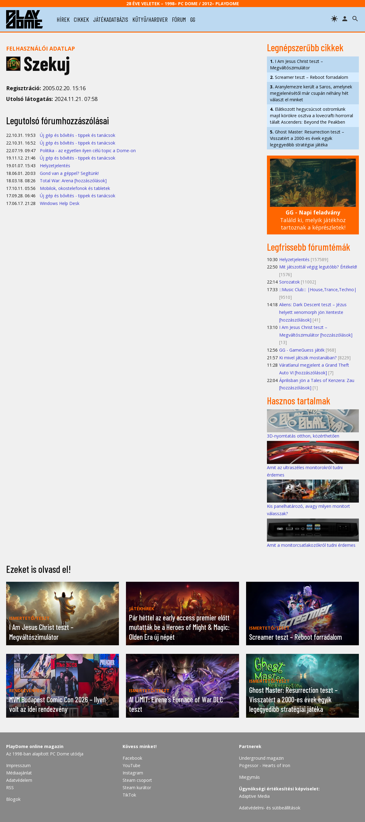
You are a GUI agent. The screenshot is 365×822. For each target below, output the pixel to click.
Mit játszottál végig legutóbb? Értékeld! (318, 267)
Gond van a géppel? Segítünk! (69, 173)
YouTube (131, 765)
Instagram (133, 773)
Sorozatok (289, 282)
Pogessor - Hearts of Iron (264, 765)
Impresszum (18, 765)
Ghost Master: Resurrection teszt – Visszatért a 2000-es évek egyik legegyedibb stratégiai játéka (307, 138)
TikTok (129, 795)
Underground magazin (261, 758)
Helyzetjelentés (55, 165)
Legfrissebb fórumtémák (308, 247)
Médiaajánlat (19, 773)
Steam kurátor (137, 787)
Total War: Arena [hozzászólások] (73, 180)
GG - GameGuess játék (302, 350)
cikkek (81, 19)
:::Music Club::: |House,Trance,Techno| (317, 289)
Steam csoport (137, 780)
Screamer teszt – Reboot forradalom (309, 77)
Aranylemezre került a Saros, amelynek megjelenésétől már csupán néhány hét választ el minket (311, 93)
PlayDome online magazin (34, 746)
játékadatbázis (110, 19)
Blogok (13, 799)
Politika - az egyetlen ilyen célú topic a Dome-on (88, 150)
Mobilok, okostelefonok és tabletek (75, 188)
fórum (179, 19)
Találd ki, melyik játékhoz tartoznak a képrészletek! (313, 220)
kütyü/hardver (150, 19)
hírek (63, 19)
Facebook (132, 758)
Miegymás (249, 777)
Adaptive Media (254, 796)
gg (192, 19)
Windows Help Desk (59, 203)
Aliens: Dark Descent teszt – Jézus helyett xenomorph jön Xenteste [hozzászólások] (313, 312)
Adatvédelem (19, 780)
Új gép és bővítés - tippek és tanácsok (77, 135)
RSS (10, 787)
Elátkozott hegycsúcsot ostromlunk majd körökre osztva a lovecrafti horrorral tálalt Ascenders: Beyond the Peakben (311, 115)
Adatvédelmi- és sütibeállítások (269, 808)
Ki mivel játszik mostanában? (308, 358)
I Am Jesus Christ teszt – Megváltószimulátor (296, 64)
